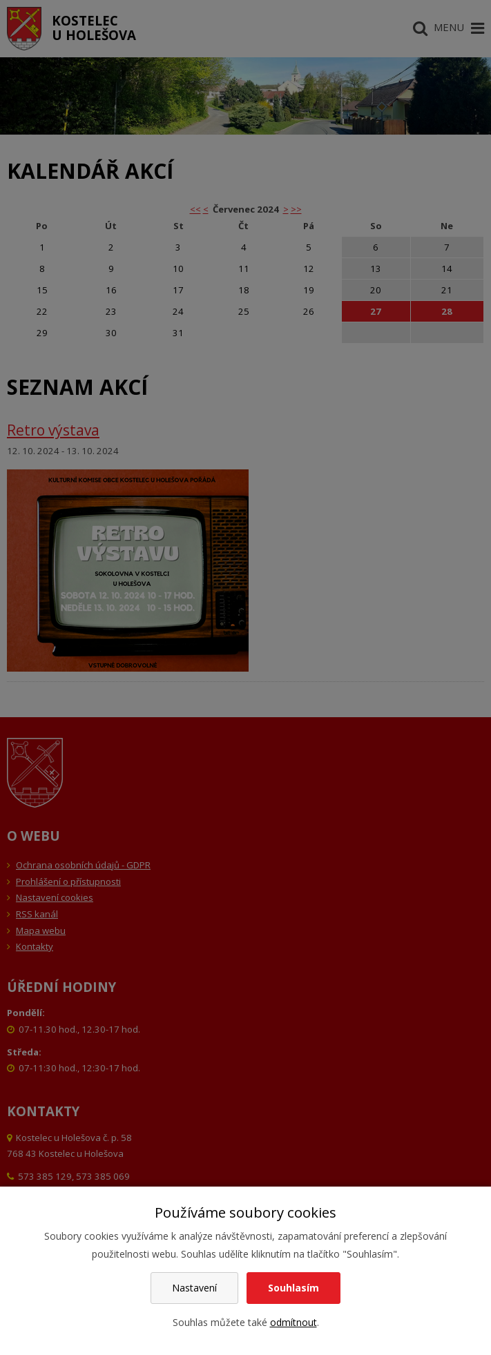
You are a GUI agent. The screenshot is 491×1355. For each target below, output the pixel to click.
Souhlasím (293, 1287)
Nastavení (194, 1287)
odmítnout (293, 1322)
